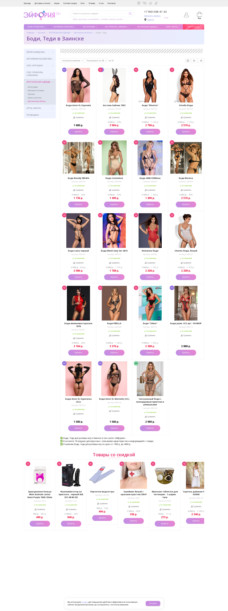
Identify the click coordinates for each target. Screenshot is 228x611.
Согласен (153, 603)
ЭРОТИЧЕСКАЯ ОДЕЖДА (59, 32)
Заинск (150, 20)
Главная (30, 32)
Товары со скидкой (114, 455)
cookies (84, 602)
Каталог (41, 32)
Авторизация (186, 15)
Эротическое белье (83, 32)
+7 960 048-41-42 (155, 12)
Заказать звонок (152, 16)
